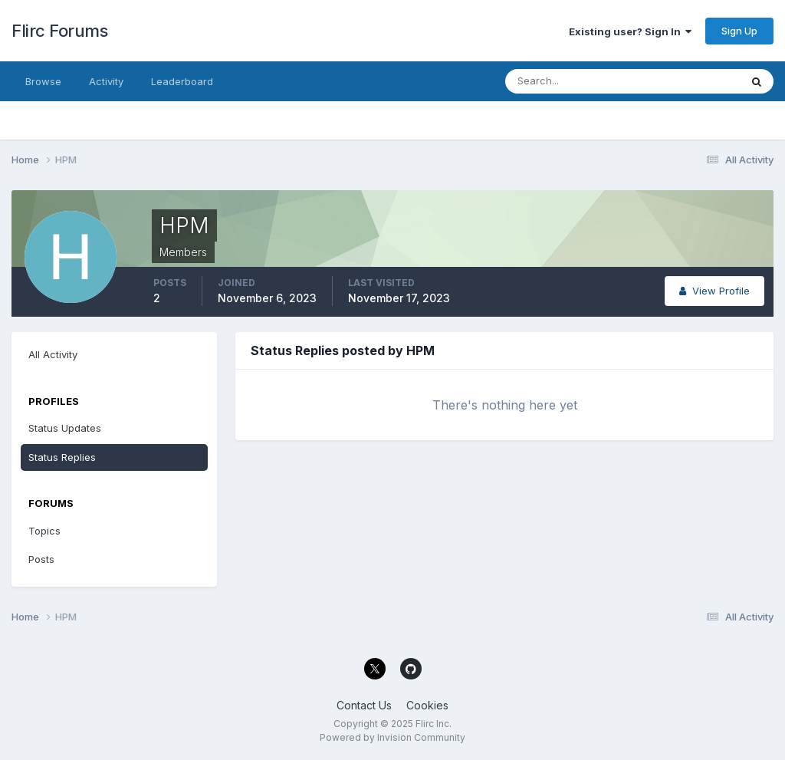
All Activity (52, 354)
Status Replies (62, 457)
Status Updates (64, 428)
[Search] (572, 81)
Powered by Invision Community (392, 737)
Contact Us (364, 705)
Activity (106, 81)
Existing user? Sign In (630, 31)
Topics (44, 531)
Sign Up (739, 31)
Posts (41, 559)
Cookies (427, 705)
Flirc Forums (59, 31)
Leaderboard (182, 81)
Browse (43, 81)
